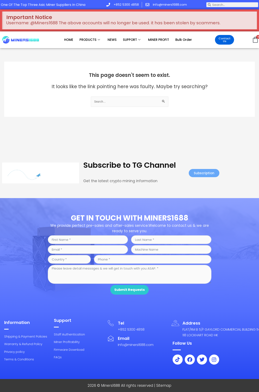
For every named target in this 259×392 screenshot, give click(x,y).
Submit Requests (129, 286)
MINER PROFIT (158, 39)
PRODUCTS (89, 40)
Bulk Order (183, 39)
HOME (68, 39)
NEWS (112, 39)
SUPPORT (132, 40)
